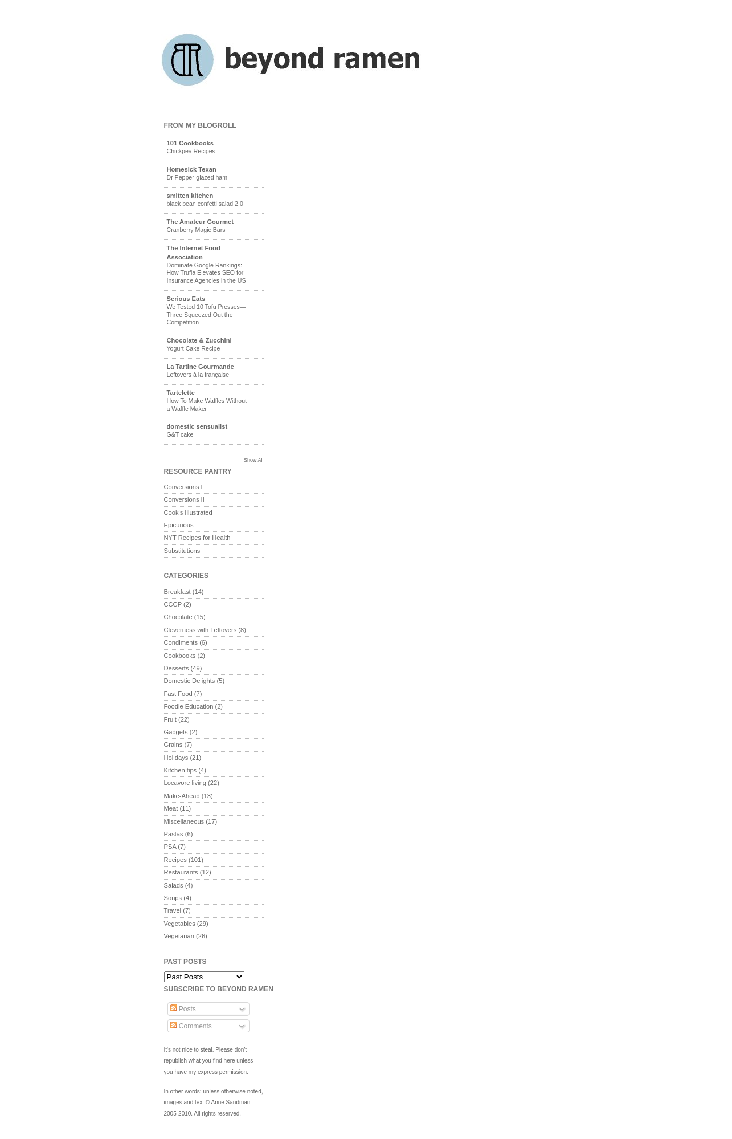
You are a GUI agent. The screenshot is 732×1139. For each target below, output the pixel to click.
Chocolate (178, 616)
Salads (173, 885)
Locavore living (185, 782)
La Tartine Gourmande (200, 366)
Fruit (170, 719)
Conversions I (183, 486)
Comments (191, 1026)
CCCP (173, 604)
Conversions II (184, 499)
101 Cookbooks (190, 143)
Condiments (181, 642)
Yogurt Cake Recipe (193, 348)
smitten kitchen (190, 195)
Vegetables (179, 923)
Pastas (173, 834)
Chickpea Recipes (191, 151)
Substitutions (182, 550)
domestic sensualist (197, 426)
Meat (171, 808)
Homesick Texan (191, 169)
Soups (173, 897)
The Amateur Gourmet (200, 221)
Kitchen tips (180, 770)
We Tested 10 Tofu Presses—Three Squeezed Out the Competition (206, 314)
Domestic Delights (189, 680)
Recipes (175, 859)
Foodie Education (189, 706)
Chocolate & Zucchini (199, 340)
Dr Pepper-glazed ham (197, 177)
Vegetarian (179, 936)
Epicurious (179, 525)
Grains (173, 744)
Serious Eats (186, 298)
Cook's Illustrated (188, 512)
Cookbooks (180, 655)
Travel (173, 910)
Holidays (176, 757)
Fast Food (178, 693)
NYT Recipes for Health (197, 537)
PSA (170, 846)
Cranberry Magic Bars (196, 229)
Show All (254, 460)
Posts (183, 1009)
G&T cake (180, 434)
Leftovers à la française (198, 374)
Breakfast (177, 591)
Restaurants (181, 872)
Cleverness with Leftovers (200, 630)
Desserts (176, 668)
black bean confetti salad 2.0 (205, 203)
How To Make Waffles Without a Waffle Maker (207, 404)
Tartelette (181, 392)
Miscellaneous (184, 821)
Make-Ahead (182, 795)
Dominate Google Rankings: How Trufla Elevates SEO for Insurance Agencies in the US (206, 273)
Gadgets (176, 732)
